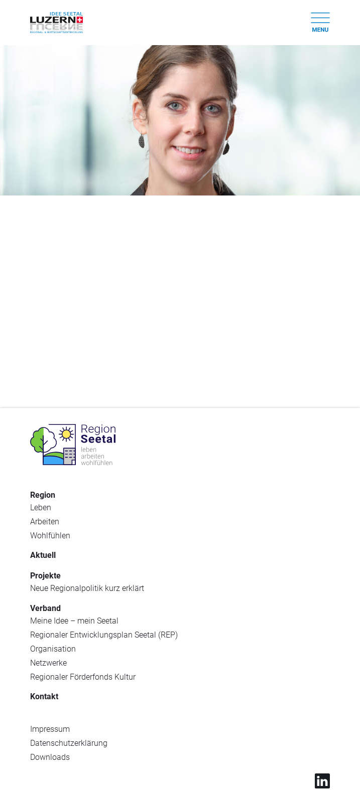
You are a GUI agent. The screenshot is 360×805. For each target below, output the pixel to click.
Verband (45, 608)
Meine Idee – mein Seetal (74, 621)
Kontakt (44, 696)
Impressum (50, 729)
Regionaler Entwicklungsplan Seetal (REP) (104, 635)
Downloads (50, 757)
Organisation (53, 649)
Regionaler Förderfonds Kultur (83, 677)
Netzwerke (48, 663)
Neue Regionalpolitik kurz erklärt (87, 588)
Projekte (45, 575)
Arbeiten (44, 521)
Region (42, 495)
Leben (40, 507)
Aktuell (43, 555)
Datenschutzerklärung (68, 743)
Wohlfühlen (50, 535)
